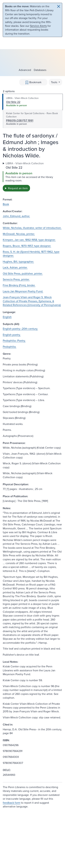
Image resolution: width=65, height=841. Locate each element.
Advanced (25, 70)
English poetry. (12, 335)
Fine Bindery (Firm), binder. (19, 285)
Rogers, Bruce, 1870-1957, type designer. (27, 246)
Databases (40, 70)
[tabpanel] (32, 176)
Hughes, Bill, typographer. (18, 261)
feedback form (11, 803)
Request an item (18, 188)
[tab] (32, 102)
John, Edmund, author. (16, 216)
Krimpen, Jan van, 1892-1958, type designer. (29, 240)
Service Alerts (38, 26)
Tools (54, 82)
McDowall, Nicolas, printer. (19, 234)
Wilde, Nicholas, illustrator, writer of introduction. (32, 228)
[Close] (58, 6)
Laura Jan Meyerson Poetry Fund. (23, 291)
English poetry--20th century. (20, 328)
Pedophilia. (9, 346)
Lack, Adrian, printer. (15, 267)
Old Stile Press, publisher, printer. (23, 273)
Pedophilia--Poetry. (14, 340)
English (7, 317)
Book (6, 204)
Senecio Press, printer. (16, 279)
